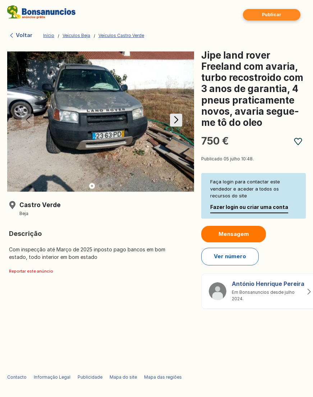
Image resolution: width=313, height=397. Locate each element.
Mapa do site (123, 377)
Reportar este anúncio (31, 271)
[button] (175, 121)
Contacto (17, 377)
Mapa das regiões (163, 377)
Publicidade (90, 377)
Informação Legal (52, 377)
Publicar (271, 14)
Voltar (20, 35)
